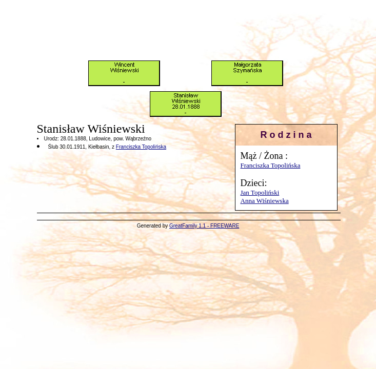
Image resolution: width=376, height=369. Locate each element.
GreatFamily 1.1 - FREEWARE (204, 226)
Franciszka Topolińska (271, 165)
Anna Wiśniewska (265, 200)
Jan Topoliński (260, 192)
